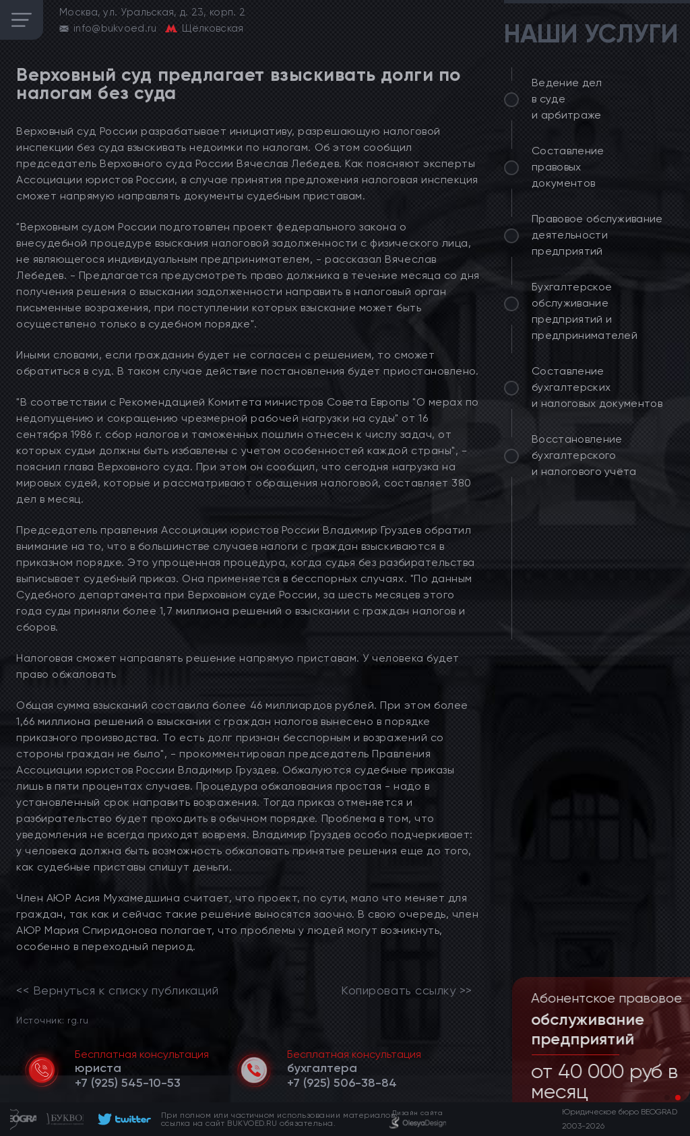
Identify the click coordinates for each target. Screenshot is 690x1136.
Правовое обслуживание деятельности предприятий (597, 234)
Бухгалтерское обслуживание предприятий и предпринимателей (584, 311)
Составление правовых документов (568, 166)
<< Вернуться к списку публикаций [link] (117, 990)
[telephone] (128, 1082)
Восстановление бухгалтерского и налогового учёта (584, 455)
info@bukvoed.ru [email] (115, 28)
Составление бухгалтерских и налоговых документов (597, 387)
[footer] (122, 1119)
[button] (667, 1097)
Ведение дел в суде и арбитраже (567, 98)
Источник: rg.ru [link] (52, 1020)
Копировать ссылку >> (406, 990)
